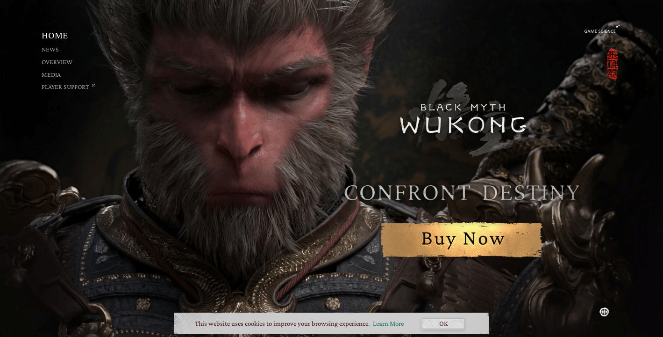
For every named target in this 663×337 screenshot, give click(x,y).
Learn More (388, 323)
